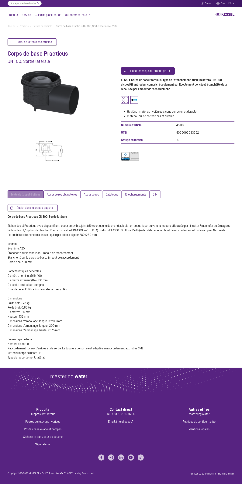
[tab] (26, 194)
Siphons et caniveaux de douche (43, 437)
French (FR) (226, 3)
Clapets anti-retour (43, 414)
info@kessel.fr (125, 422)
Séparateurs (42, 444)
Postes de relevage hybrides (42, 422)
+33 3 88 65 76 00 (123, 414)
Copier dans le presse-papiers (35, 208)
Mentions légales (199, 429)
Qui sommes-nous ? (77, 14)
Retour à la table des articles (34, 42)
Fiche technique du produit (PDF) (150, 69)
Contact (209, 3)
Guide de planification (48, 14)
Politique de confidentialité (199, 422)
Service (26, 14)
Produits (13, 14)
